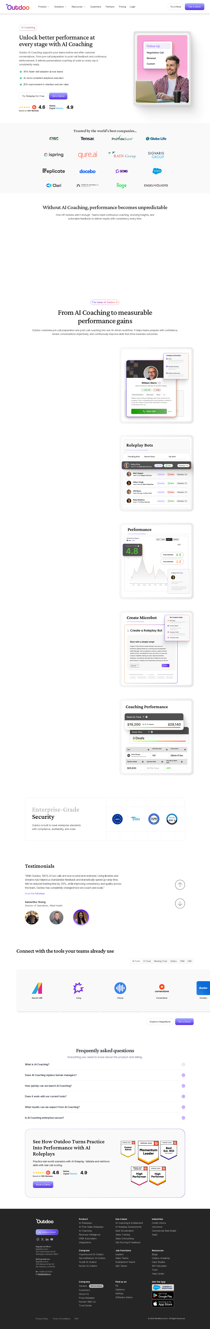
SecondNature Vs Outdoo (92, 1258)
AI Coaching (85, 1230)
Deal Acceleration (124, 1230)
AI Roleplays (85, 1223)
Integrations (85, 1242)
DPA (76, 1318)
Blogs (155, 1254)
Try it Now (175, 6)
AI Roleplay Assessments (128, 1226)
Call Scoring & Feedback (128, 1242)
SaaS (154, 1234)
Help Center (158, 1273)
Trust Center (85, 1305)
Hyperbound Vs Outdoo (91, 1254)
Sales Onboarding (124, 1238)
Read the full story (34, 889)
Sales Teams (121, 1258)
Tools (155, 1269)
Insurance (157, 1226)
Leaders (119, 1254)
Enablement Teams (125, 1262)
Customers (95, 6)
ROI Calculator (159, 1265)
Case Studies (158, 1262)
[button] (180, 885)
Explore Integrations (160, 1021)
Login (132, 6)
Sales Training (122, 1234)
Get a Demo (195, 6)
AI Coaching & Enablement (129, 1223)
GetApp (119, 1293)
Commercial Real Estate (164, 1230)
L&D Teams (121, 1265)
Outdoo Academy (161, 1258)
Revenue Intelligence (89, 1234)
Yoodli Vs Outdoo (87, 1262)
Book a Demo (43, 1184)
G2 (116, 1285)
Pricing (122, 6)
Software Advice (123, 1297)
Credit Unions (159, 1223)
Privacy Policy (42, 1318)
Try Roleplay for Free (33, 96)
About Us (84, 1294)
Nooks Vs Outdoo (88, 1265)
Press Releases (86, 1297)
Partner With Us (87, 1301)
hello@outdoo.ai (44, 1274)
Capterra (120, 1289)
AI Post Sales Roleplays (91, 1226)
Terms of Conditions (61, 1318)
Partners (110, 6)
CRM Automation (87, 1238)
